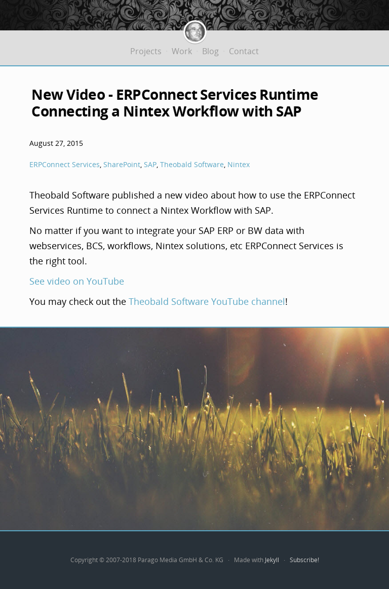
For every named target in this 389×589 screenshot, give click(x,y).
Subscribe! (304, 560)
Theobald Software (192, 164)
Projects (146, 51)
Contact (244, 51)
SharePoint (121, 164)
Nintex (238, 164)
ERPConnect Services (64, 164)
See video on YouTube (76, 281)
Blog (210, 51)
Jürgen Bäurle (195, 30)
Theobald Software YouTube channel (207, 301)
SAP (150, 164)
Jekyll (272, 560)
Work (182, 51)
